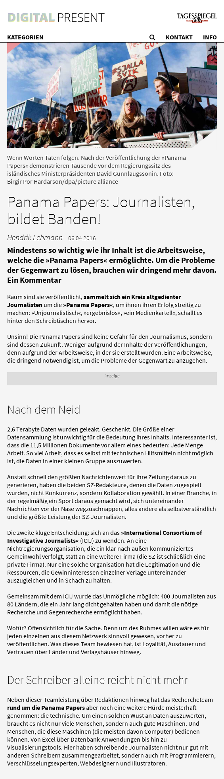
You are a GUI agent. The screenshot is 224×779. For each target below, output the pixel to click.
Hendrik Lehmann (35, 237)
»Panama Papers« (88, 305)
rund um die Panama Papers (46, 707)
